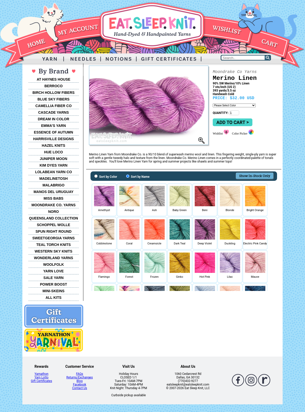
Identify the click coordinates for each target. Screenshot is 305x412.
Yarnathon (42, 374)
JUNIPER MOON (53, 159)
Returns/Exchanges (79, 377)
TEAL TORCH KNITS (53, 245)
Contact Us (79, 388)
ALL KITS (53, 298)
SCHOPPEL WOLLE (53, 225)
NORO (53, 212)
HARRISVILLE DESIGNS (53, 139)
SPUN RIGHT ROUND (54, 231)
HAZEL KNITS (53, 145)
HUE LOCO (53, 152)
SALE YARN (53, 278)
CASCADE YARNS (53, 112)
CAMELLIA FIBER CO (53, 106)
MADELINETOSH (53, 178)
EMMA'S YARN (53, 126)
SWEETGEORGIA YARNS (53, 238)
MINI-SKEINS (53, 291)
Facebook (79, 384)
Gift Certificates (41, 381)
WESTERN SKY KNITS (53, 251)
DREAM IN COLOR (53, 119)
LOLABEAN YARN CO (53, 172)
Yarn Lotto (42, 377)
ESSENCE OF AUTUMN (53, 132)
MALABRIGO (53, 185)
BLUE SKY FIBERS (54, 99)
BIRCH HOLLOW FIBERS (54, 93)
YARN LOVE (53, 271)
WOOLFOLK (53, 264)
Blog (80, 381)
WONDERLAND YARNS (53, 258)
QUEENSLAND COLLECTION (53, 218)
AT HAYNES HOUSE (53, 79)
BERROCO (53, 86)
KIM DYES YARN (54, 165)
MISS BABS (54, 198)
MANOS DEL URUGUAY (53, 192)
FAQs (79, 374)
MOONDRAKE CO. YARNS (53, 205)
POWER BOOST (53, 284)
